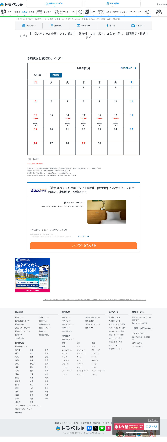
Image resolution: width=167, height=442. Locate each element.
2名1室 (55, 75)
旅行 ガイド (158, 11)
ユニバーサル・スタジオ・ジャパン (28, 406)
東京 (17, 364)
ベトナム (95, 346)
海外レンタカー (68, 324)
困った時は (162, 4)
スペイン (65, 367)
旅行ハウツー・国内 (116, 331)
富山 (46, 367)
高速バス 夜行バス (58, 12)
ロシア (94, 367)
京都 (31, 378)
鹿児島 (17, 402)
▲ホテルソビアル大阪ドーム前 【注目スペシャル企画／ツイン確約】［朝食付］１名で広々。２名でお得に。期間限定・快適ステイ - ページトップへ (94, 300)
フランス (65, 364)
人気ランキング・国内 (117, 324)
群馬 (17, 360)
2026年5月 (128, 68)
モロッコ (80, 374)
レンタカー (48, 12)
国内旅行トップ (21, 346)
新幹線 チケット (39, 12)
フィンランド (67, 371)
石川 (17, 371)
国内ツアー (19, 317)
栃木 (31, 357)
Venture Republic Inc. (85, 433)
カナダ (79, 360)
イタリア (80, 364)
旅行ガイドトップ (115, 349)
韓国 (63, 343)
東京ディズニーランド (23, 409)
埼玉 (31, 360)
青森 (31, 350)
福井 (31, 371)
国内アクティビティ (22, 331)
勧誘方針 (96, 423)
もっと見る (82, 236)
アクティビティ (69, 12)
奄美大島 (18, 413)
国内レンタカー (44, 328)
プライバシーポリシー (72, 423)
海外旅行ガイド (115, 321)
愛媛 (31, 392)
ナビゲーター (114, 345)
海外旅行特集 (67, 331)
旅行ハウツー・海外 (116, 335)
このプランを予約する (83, 245)
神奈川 (32, 364)
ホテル (24, 12)
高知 (46, 392)
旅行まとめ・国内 (115, 338)
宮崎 (46, 399)
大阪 (46, 378)
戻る (24, 35)
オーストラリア (83, 371)
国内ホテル (43, 321)
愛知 (17, 374)
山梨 (46, 364)
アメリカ (65, 360)
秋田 (17, 353)
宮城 (31, 353)
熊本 (31, 399)
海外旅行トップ (68, 339)
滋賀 (17, 378)
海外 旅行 (87, 11)
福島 (17, 357)
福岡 (17, 395)
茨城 (46, 357)
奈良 (31, 381)
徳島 (17, 392)
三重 (31, 374)
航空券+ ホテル (101, 12)
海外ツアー (66, 317)
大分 (17, 399)
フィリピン (81, 350)
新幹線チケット (44, 324)
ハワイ (64, 357)
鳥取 (31, 385)
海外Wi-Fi (65, 328)
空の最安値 (19, 338)
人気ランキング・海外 (117, 328)
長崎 (46, 395)
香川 (46, 388)
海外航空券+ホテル (92, 317)
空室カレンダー (54, 47)
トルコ (64, 374)
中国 (63, 346)
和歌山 (17, 381)
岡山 (17, 385)
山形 (46, 353)
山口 (31, 388)
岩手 (46, 350)
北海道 (17, 350)
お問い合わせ (137, 343)
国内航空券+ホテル (22, 321)
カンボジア (96, 353)
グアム (79, 357)
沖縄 (31, 402)
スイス (79, 367)
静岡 (46, 371)
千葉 (46, 360)
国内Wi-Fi (42, 331)
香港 (93, 343)
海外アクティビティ (92, 324)
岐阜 (46, 374)
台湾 (78, 343)
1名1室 (37, 75)
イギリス (95, 360)
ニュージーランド (98, 371)
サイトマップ (107, 423)
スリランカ (81, 353)
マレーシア (96, 350)
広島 (46, 385)
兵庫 (46, 381)
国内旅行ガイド (115, 317)
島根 (17, 388)
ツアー (10, 12)
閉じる (154, 420)
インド (64, 353)
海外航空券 (89, 321)
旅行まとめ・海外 (115, 342)
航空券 (17, 12)
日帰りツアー (44, 317)
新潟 (31, 367)
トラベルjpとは (137, 346)
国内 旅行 (3, 11)
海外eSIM (89, 328)
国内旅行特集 (44, 335)
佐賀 (31, 395)
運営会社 (58, 423)
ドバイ (94, 374)
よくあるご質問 (138, 334)
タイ (78, 346)
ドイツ (94, 364)
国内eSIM (19, 335)
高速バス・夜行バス (22, 328)
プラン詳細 (113, 47)
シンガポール (67, 350)
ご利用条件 (87, 423)
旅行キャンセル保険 (139, 323)
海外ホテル (66, 321)
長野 (17, 367)
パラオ (94, 357)
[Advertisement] (77, 275)
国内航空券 (19, 324)
